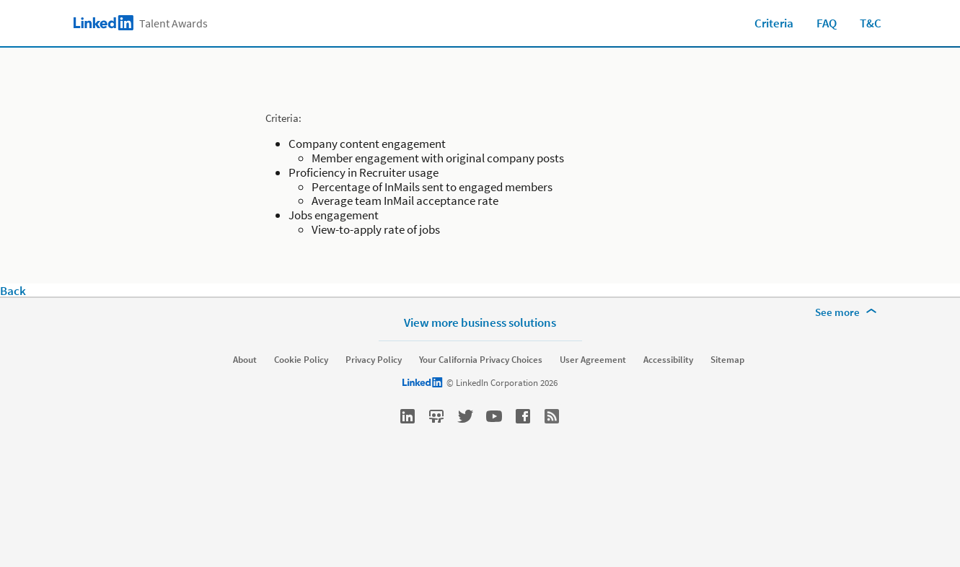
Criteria (773, 23)
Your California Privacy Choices (480, 360)
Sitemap (727, 360)
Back (13, 291)
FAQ (826, 23)
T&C (870, 23)
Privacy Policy (373, 360)
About (245, 360)
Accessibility (668, 360)
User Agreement (593, 360)
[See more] (848, 312)
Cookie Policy (301, 360)
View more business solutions (480, 322)
